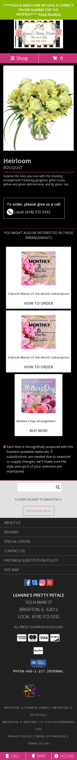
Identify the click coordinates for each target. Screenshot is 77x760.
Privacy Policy (20, 736)
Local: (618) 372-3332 (38, 616)
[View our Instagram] (42, 584)
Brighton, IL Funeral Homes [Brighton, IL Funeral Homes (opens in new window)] (26, 707)
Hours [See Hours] (64, 756)
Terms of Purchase (50, 736)
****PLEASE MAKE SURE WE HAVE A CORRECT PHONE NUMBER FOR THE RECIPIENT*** (38, 10)
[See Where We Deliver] (38, 511)
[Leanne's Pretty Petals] (38, 47)
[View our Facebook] (27, 584)
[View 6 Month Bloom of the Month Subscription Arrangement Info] (38, 332)
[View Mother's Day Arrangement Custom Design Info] (38, 395)
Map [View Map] (38, 756)
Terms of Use (38, 743)
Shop (19, 58)
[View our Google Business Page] (35, 584)
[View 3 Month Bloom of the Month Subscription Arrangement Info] (38, 268)
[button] (38, 663)
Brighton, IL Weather (20, 722)
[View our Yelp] (49, 584)
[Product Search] (39, 487)
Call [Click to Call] (13, 756)
